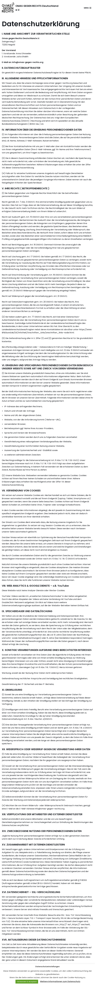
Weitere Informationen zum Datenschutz (60, 981)
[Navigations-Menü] (87, 8)
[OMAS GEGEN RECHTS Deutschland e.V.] (31, 8)
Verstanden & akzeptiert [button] (27, 981)
